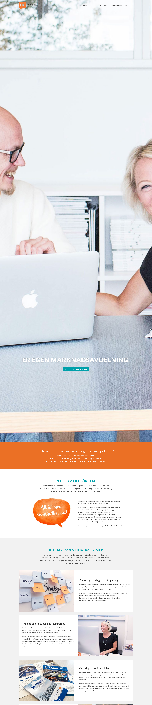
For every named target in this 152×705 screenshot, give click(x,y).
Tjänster (97, 6)
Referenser (117, 6)
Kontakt (129, 6)
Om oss (106, 6)
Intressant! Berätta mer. (76, 369)
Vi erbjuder (85, 6)
